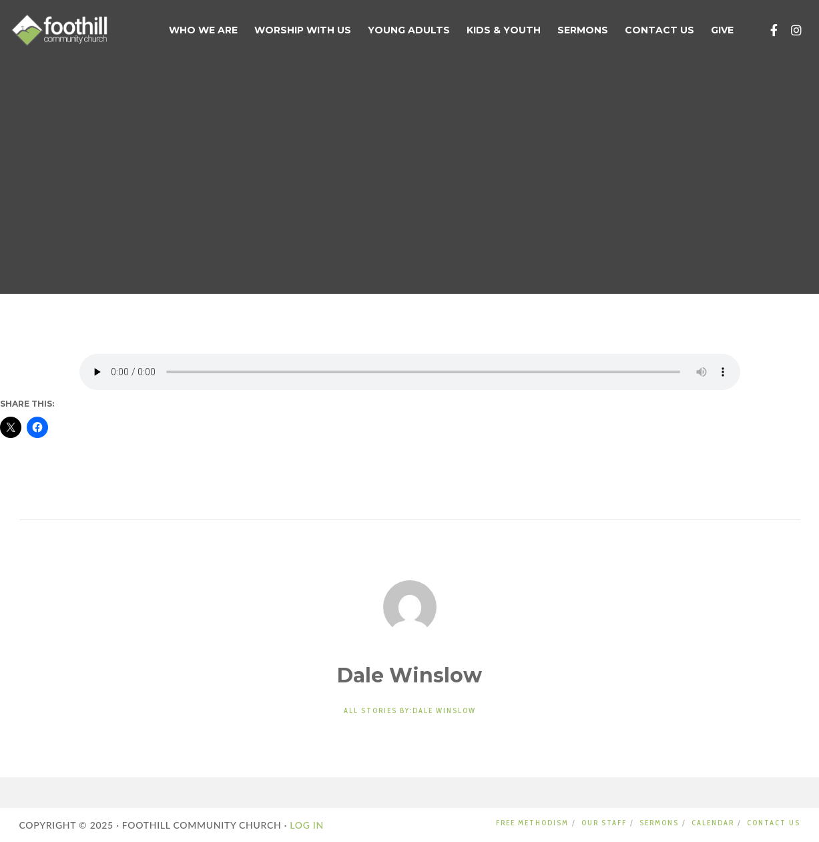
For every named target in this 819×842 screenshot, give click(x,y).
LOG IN (305, 825)
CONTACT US (773, 822)
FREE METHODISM (532, 822)
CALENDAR (713, 822)
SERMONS (659, 822)
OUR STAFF (604, 822)
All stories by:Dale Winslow (410, 710)
